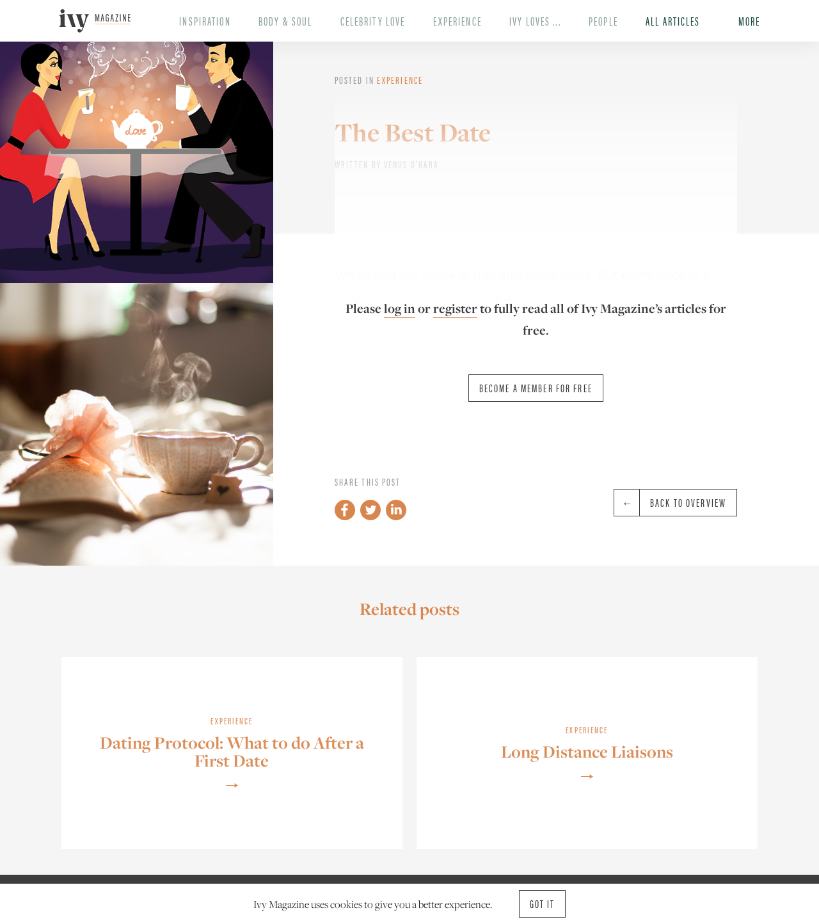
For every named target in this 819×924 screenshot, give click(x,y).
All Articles (673, 21)
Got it (542, 903)
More (749, 21)
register (455, 308)
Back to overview (670, 503)
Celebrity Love (373, 21)
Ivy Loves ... (535, 21)
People (603, 21)
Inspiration (204, 21)
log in (399, 308)
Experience (457, 21)
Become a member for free (535, 387)
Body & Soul (285, 21)
